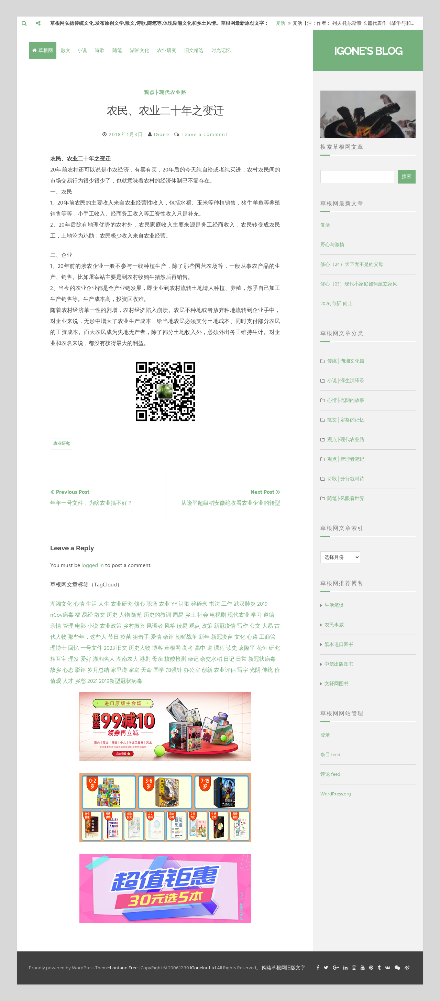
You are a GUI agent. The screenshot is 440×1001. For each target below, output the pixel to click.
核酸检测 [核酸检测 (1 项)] (175, 659)
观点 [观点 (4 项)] (194, 626)
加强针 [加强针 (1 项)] (174, 670)
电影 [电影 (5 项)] (80, 626)
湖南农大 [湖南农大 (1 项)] (127, 659)
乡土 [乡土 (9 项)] (190, 615)
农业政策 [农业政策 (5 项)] (111, 626)
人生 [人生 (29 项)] (103, 603)
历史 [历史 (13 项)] (112, 615)
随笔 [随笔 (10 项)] (136, 615)
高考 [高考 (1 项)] (187, 648)
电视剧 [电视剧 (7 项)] (218, 615)
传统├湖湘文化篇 (345, 361)
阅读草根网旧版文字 (283, 968)
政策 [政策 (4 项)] (206, 626)
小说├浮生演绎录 (345, 381)
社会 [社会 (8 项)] (202, 615)
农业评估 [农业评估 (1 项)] (225, 670)
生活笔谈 (334, 605)
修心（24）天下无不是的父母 (351, 264)
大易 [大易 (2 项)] (267, 626)
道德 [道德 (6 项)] (268, 615)
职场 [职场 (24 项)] (151, 603)
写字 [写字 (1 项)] (242, 670)
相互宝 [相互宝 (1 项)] (58, 659)
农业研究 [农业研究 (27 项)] (122, 603)
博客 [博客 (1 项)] (157, 648)
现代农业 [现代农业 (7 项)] (239, 615)
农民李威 (334, 625)
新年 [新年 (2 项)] (204, 637)
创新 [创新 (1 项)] (206, 670)
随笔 (117, 50)
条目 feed (330, 755)
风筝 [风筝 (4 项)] (169, 626)
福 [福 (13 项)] (77, 615)
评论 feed (330, 774)
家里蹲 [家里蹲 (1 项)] (119, 670)
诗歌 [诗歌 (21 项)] (184, 603)
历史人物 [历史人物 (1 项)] (140, 648)
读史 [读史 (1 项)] (231, 648)
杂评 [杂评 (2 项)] (168, 637)
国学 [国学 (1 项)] (158, 670)
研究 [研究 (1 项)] (274, 648)
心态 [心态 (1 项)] (68, 670)
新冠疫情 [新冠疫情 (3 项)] (225, 626)
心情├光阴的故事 (345, 400)
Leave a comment (205, 134)
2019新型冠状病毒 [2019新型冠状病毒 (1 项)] (120, 681)
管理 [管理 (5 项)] (68, 626)
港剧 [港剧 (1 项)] (145, 659)
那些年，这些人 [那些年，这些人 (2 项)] (87, 637)
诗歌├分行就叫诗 (345, 479)
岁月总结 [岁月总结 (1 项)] (98, 670)
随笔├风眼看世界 (345, 498)
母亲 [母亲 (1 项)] (157, 659)
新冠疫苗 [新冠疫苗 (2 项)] (222, 637)
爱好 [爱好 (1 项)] (85, 659)
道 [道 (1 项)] (209, 648)
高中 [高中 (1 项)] (200, 648)
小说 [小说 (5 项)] (92, 626)
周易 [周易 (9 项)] (178, 615)
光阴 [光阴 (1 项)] (255, 670)
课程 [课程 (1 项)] (219, 648)
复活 (280, 23)
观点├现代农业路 (165, 92)
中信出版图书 (338, 664)
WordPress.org (335, 794)
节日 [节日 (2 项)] (113, 637)
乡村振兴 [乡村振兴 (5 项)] (134, 626)
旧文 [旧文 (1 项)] (121, 648)
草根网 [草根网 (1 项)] (172, 648)
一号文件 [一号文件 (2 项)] (91, 648)
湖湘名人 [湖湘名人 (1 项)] (104, 659)
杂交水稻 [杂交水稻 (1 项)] (211, 659)
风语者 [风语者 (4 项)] (154, 626)
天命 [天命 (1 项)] (146, 670)
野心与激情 (332, 245)
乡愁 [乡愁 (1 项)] (80, 681)
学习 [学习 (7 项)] (256, 615)
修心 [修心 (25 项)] (139, 603)
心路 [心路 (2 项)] (252, 637)
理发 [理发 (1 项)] (73, 659)
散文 (65, 50)
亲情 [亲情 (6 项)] (55, 626)
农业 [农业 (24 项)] (164, 603)
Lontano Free (124, 968)
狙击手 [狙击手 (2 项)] (141, 637)
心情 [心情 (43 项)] (79, 603)
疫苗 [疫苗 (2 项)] (125, 637)
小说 (82, 50)
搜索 (406, 176)
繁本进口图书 (338, 644)
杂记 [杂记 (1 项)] (193, 659)
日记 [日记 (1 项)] (228, 659)
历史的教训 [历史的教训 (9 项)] (157, 615)
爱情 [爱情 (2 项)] (156, 637)
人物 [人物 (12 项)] (124, 615)
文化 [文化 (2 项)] (239, 637)
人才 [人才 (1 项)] (68, 681)
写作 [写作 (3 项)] (242, 626)
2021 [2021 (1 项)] (92, 681)
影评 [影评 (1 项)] (80, 670)
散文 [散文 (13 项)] (99, 615)
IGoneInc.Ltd (203, 968)
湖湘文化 (139, 50)
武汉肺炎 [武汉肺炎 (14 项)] (245, 603)
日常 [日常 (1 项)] (241, 659)
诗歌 (99, 50)
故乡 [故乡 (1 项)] (55, 670)
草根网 (42, 50)
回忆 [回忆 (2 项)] (73, 648)
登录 (325, 735)
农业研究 (166, 50)
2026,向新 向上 (336, 303)
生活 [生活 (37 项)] (91, 603)
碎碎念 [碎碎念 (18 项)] (199, 603)
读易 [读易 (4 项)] (182, 626)
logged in (92, 565)
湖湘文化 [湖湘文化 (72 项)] (61, 603)
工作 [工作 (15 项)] (226, 603)
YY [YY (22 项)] (174, 603)
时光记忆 (221, 50)
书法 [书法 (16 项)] (214, 603)
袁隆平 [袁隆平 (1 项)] (247, 648)
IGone (161, 134)
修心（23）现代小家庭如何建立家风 (358, 284)
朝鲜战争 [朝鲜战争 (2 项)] (186, 637)
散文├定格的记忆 (345, 420)
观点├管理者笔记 (345, 459)
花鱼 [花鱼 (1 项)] (261, 648)
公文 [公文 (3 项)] (255, 626)
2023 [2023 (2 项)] (109, 648)
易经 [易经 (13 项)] (87, 615)
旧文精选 (194, 50)
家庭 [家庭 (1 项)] (134, 670)
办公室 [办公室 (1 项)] (192, 670)
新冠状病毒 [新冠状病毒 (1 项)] (262, 659)
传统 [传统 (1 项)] (267, 670)
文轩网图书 (336, 684)
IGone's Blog (368, 50)
